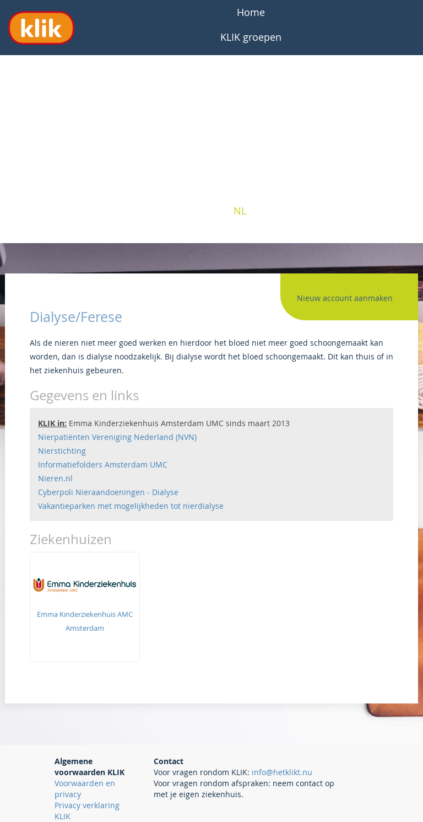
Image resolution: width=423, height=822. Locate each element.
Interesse (251, 161)
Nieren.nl (55, 478)
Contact (251, 185)
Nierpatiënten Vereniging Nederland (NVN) (117, 437)
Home (251, 12)
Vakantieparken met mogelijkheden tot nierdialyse (131, 506)
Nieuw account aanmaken (345, 298)
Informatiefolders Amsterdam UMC (102, 464)
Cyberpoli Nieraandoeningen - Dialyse (108, 492)
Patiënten (251, 111)
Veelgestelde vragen (250, 61)
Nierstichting (62, 450)
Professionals (251, 136)
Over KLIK (251, 86)
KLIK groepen (250, 37)
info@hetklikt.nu (282, 772)
